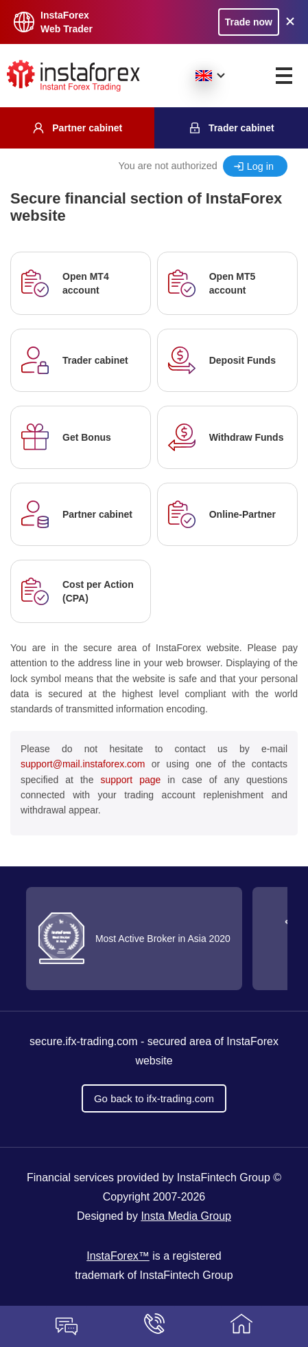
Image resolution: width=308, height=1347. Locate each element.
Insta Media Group (186, 1216)
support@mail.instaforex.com (83, 763)
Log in (260, 166)
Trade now (248, 22)
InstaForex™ (118, 1256)
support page (130, 779)
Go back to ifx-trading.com (154, 1098)
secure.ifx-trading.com (83, 1041)
